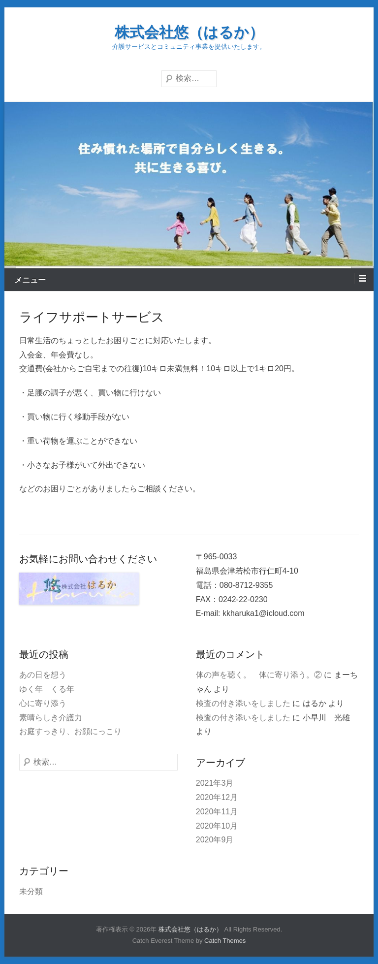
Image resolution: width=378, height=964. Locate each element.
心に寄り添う (42, 703)
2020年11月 (217, 811)
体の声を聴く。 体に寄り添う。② (259, 675)
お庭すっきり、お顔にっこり (70, 731)
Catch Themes (225, 940)
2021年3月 (215, 783)
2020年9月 (215, 839)
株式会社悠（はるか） (189, 32)
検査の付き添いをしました (243, 703)
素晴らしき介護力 (50, 717)
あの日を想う (42, 675)
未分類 (31, 891)
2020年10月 (217, 826)
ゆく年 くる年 (46, 689)
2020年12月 (217, 797)
